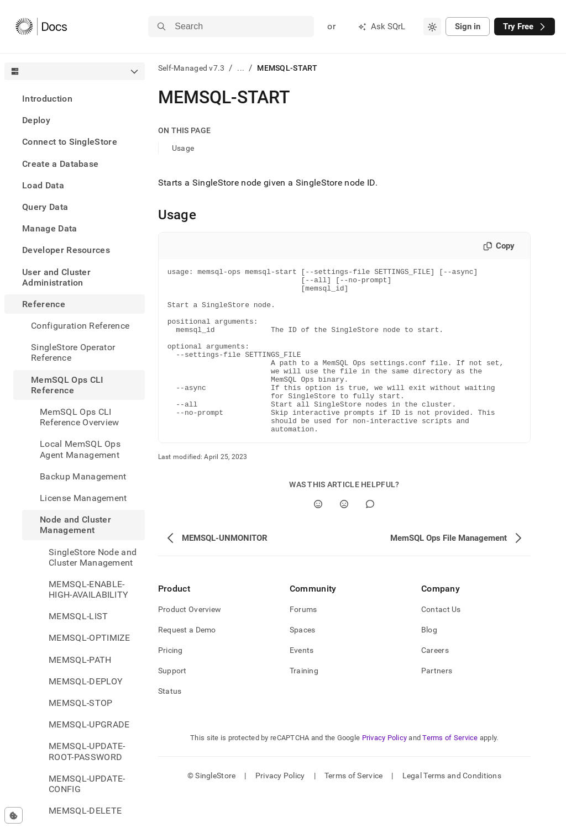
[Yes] (318, 537)
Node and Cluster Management (75, 524)
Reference (43, 304)
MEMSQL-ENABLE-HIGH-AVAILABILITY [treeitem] (88, 589)
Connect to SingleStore (69, 141)
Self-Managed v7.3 (191, 68)
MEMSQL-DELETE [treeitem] (85, 810)
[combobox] (432, 26)
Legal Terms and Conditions (451, 808)
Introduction (47, 98)
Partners (436, 703)
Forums (303, 642)
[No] (344, 537)
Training (304, 703)
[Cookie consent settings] (13, 815)
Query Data (45, 207)
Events (302, 683)
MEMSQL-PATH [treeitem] (80, 660)
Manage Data (49, 228)
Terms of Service (450, 771)
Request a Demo (187, 662)
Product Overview (189, 642)
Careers (435, 683)
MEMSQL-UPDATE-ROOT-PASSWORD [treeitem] (87, 751)
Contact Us (441, 642)
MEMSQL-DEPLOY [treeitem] (86, 681)
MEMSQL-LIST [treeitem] (78, 616)
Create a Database (60, 164)
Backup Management (83, 476)
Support (172, 703)
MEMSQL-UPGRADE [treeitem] (89, 724)
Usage (183, 148)
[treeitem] (74, 98)
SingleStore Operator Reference (73, 352)
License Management (83, 498)
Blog (429, 662)
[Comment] (370, 537)
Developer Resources (66, 250)
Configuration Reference (80, 325)
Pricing (170, 683)
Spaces (303, 662)
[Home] (41, 26)
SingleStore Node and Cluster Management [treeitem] (93, 557)
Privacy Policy (384, 771)
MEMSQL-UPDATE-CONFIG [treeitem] (87, 783)
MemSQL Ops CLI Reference (67, 385)
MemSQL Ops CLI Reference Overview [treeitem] (79, 417)
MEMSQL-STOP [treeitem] (81, 703)
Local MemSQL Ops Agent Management (80, 449)
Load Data (43, 185)
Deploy (36, 120)
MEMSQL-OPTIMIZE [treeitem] (89, 637)
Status (170, 724)
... (240, 68)
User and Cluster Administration (56, 277)
